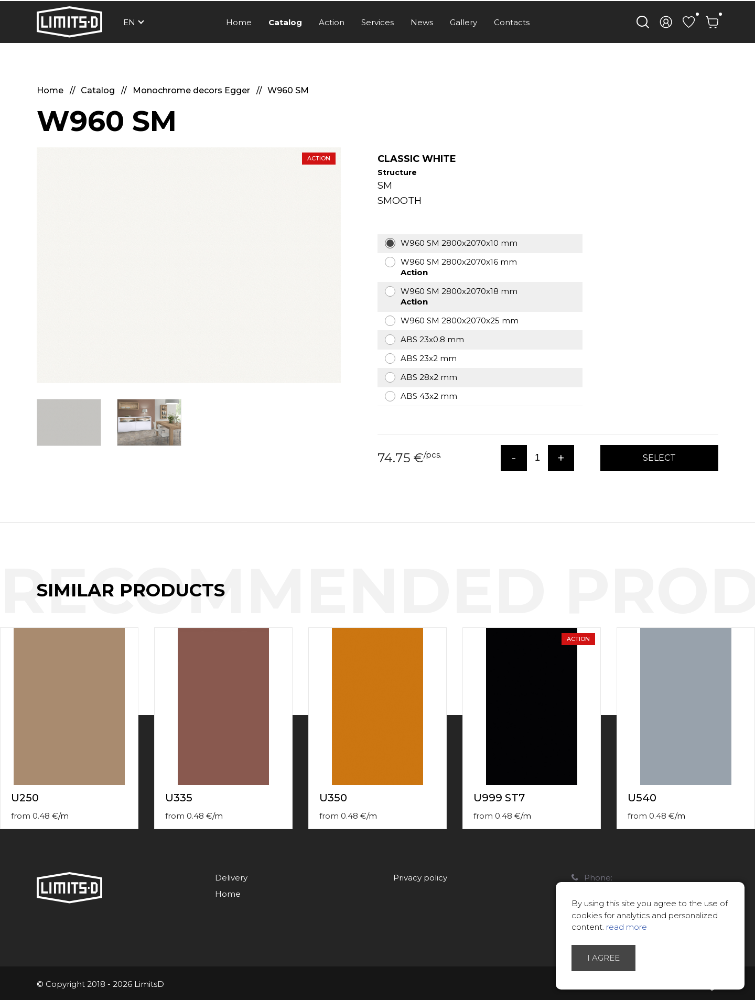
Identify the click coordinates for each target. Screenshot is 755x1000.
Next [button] (748, 601)
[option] (188, 265)
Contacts (512, 22)
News (422, 22)
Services (377, 22)
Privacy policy (420, 878)
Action (331, 22)
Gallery (463, 22)
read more (626, 927)
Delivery (231, 878)
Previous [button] (727, 601)
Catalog (285, 22)
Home (239, 22)
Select (659, 458)
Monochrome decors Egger (192, 90)
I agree (603, 958)
